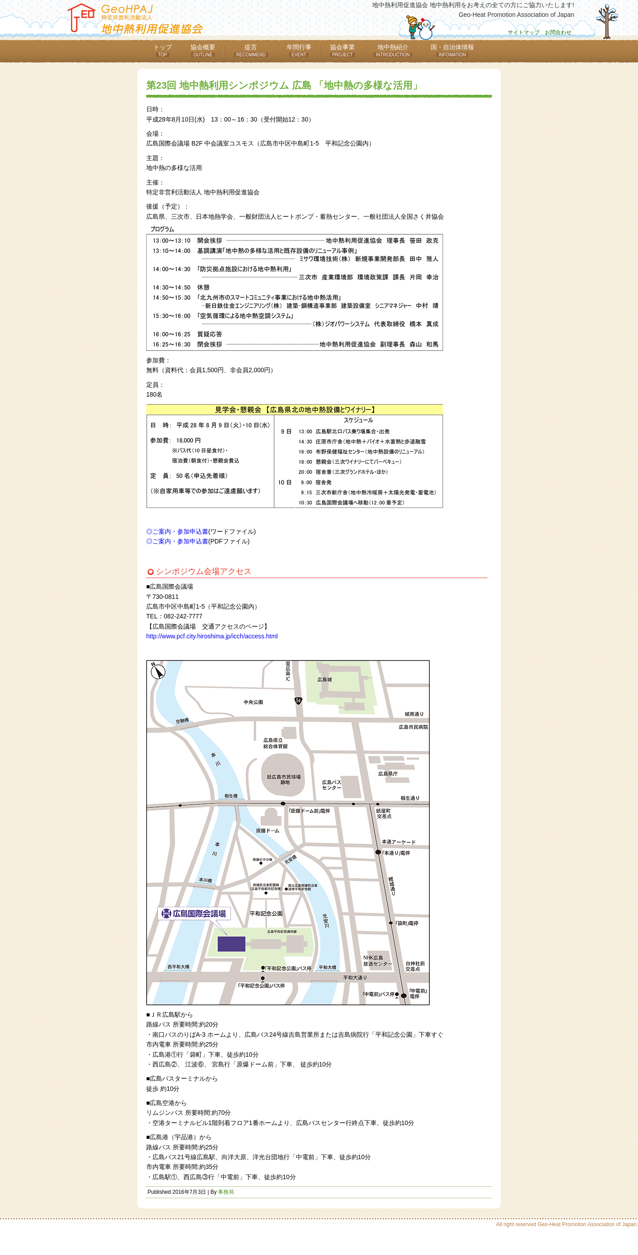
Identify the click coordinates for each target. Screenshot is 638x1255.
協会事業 (342, 50)
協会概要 (203, 50)
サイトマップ (524, 32)
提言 (251, 50)
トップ (162, 50)
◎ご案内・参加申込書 (177, 531)
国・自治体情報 (452, 50)
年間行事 (299, 50)
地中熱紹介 (392, 50)
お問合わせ (558, 32)
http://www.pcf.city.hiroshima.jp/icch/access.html (212, 636)
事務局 (226, 1192)
